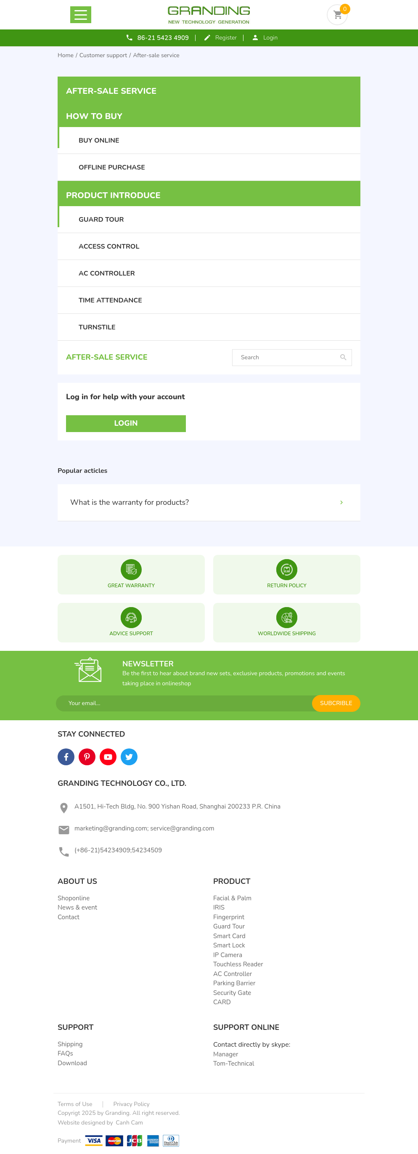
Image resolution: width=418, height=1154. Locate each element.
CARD (222, 1002)
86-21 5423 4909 (163, 38)
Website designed (81, 1123)
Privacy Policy (132, 1104)
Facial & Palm (232, 898)
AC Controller (232, 974)
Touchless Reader (238, 964)
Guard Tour (229, 926)
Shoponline (74, 898)
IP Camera (227, 955)
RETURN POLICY (286, 585)
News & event (77, 907)
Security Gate (232, 993)
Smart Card (229, 936)
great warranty (131, 585)
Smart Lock (229, 945)
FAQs (65, 1053)
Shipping (70, 1044)
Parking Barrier (234, 983)
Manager (225, 1054)
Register (226, 38)
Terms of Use (75, 1104)
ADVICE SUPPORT (131, 633)
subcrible (336, 703)
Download (72, 1063)
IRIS (219, 907)
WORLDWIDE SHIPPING (287, 633)
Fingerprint (228, 917)
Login (270, 38)
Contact (68, 917)
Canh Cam (128, 1123)
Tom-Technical (233, 1063)
